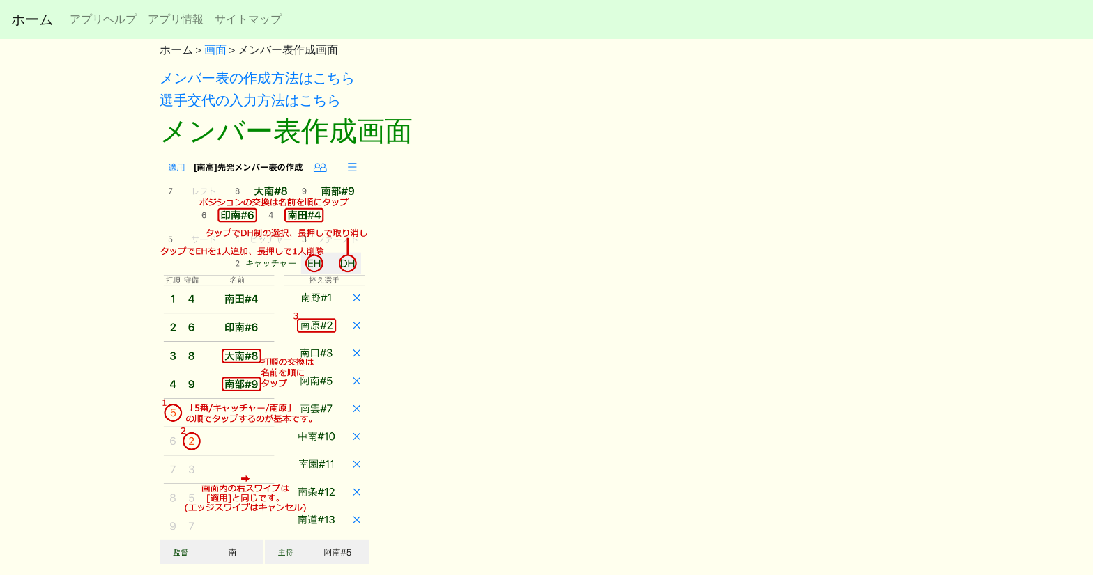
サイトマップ (248, 19)
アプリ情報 (176, 19)
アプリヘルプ (103, 19)
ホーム (32, 19)
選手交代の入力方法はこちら (250, 100)
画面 (215, 50)
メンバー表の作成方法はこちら (257, 78)
